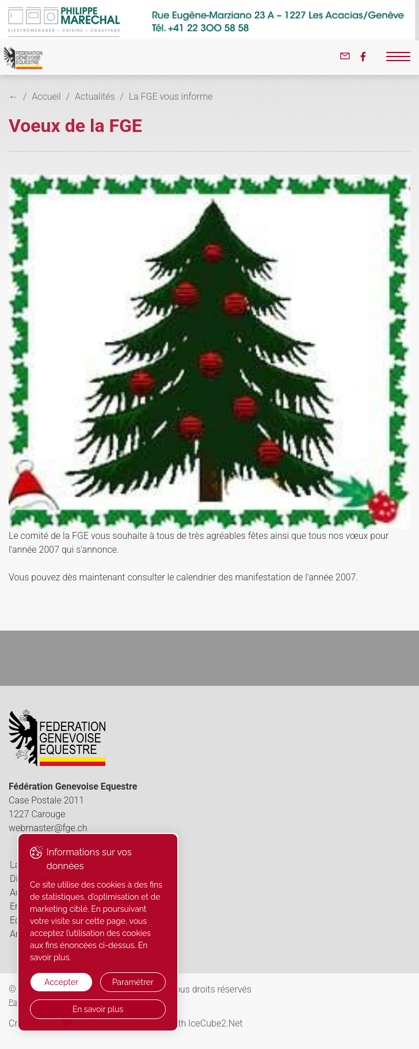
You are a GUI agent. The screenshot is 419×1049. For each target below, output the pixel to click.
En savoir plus (98, 1009)
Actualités (95, 96)
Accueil (46, 96)
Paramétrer (133, 982)
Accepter (61, 982)
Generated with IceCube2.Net (183, 1023)
